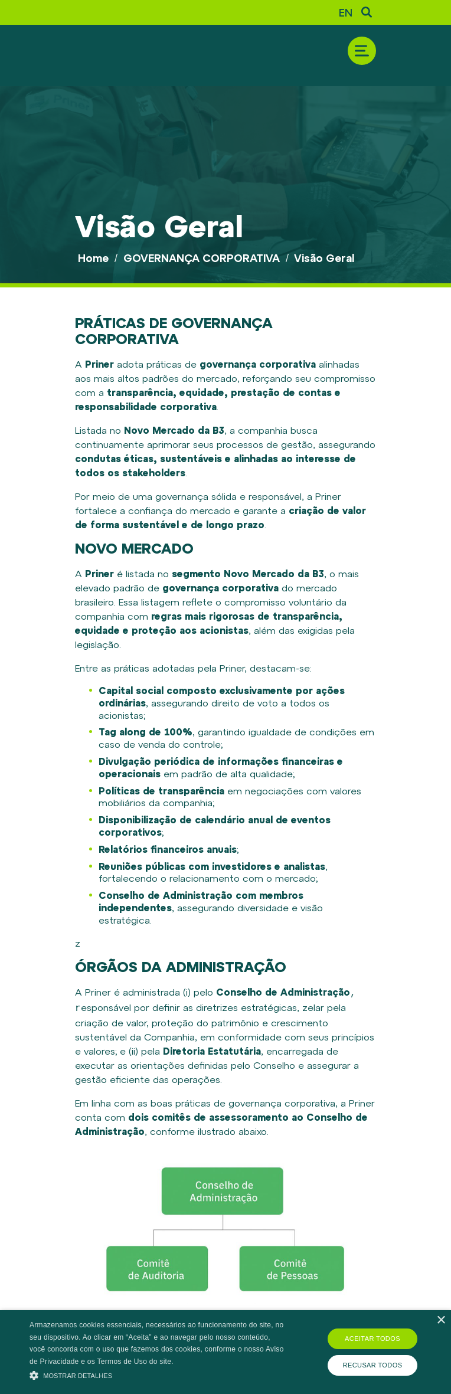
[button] (157, 1374)
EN (345, 12)
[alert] (225, 1352)
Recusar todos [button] (373, 1365)
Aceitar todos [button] (372, 1338)
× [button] (440, 1320)
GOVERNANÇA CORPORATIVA (201, 257)
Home (93, 257)
